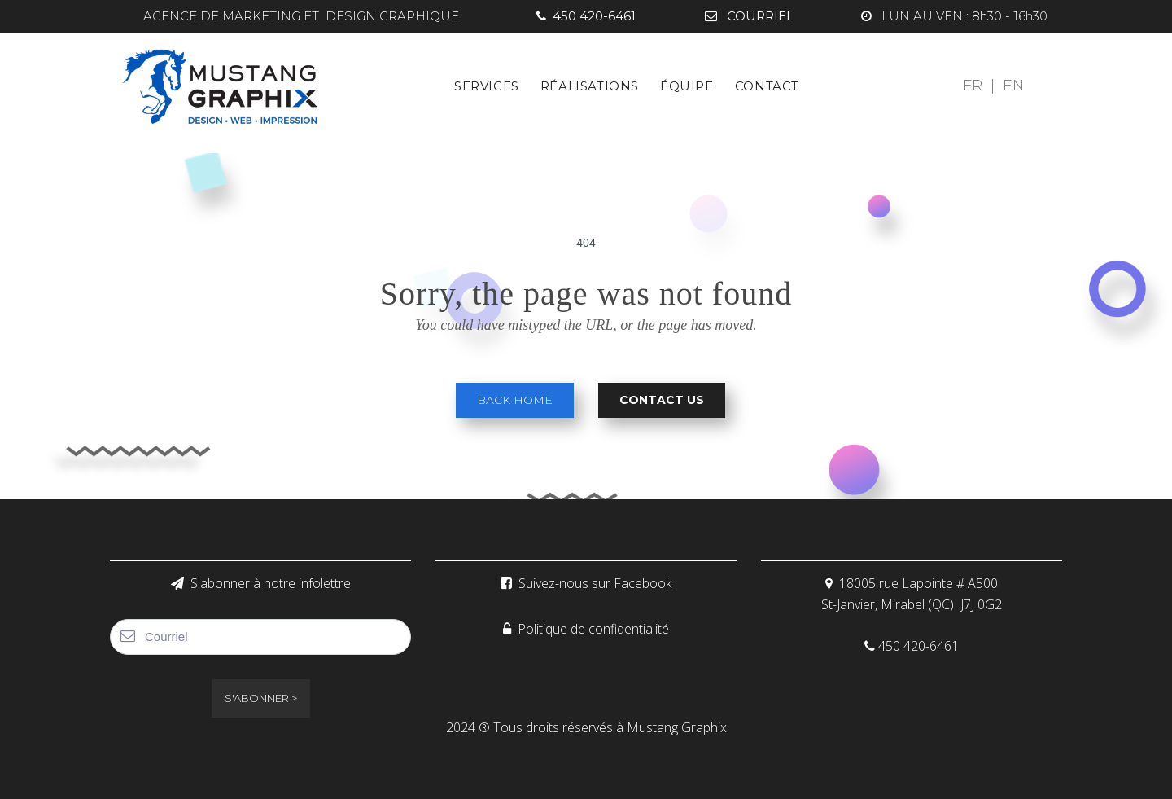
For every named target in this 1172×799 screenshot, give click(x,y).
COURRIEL (749, 16)
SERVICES (486, 86)
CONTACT (767, 86)
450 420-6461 (586, 16)
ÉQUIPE (687, 86)
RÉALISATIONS (589, 86)
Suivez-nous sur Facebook (586, 583)
